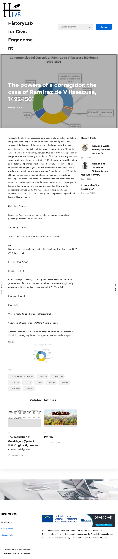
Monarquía (15, 382)
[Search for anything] (89, 27)
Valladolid (30, 388)
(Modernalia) (45, 313)
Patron (48, 436)
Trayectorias (16, 388)
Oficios (28, 382)
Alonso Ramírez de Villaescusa (22, 376)
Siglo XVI (65, 382)
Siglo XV (52, 382)
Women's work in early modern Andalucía (101, 150)
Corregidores (58, 376)
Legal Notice (6, 522)
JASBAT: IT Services (22, 553)
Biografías (43, 376)
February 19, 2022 (17, 455)
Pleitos (39, 382)
